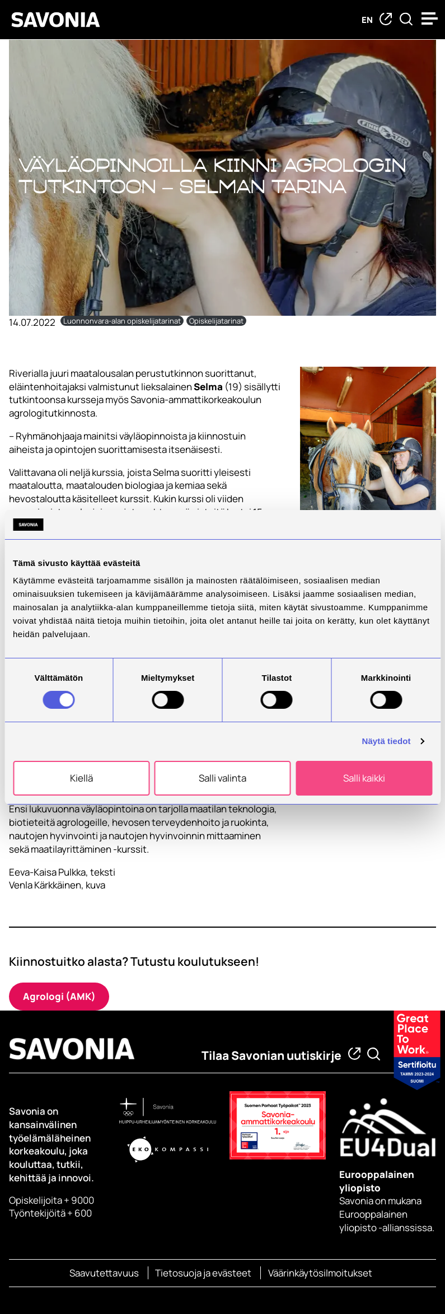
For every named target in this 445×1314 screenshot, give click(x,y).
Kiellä (81, 777)
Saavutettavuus (104, 1272)
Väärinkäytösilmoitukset (320, 1272)
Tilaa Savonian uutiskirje (271, 1055)
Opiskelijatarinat (216, 321)
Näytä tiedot (386, 741)
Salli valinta (222, 777)
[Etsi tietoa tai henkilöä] (406, 20)
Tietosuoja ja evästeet (203, 1272)
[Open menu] (430, 18)
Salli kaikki (364, 777)
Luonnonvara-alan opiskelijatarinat (122, 321)
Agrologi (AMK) (59, 996)
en (367, 20)
